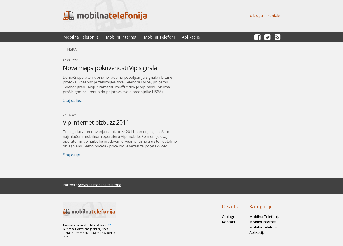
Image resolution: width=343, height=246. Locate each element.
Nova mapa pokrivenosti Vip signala (110, 68)
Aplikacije (191, 37)
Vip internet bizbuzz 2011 (96, 122)
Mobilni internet (121, 37)
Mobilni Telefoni (159, 37)
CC (109, 225)
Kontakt (274, 15)
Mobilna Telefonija (81, 37)
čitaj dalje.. (72, 100)
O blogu (256, 15)
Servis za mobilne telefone (99, 184)
